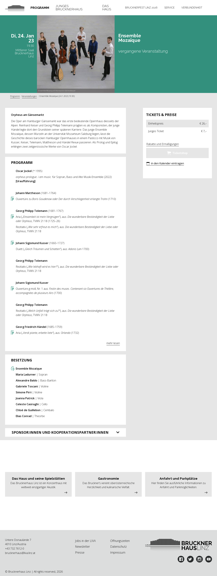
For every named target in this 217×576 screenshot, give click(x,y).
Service (169, 7)
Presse (79, 552)
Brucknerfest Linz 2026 (141, 7)
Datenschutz (118, 546)
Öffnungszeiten (120, 541)
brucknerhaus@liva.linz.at (20, 553)
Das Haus (106, 8)
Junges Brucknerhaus (69, 8)
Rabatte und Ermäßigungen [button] (162, 144)
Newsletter (82, 546)
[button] (165, 164)
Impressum (117, 552)
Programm (40, 7)
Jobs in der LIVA (85, 541)
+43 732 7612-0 (14, 548)
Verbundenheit (191, 7)
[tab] (39, 8)
